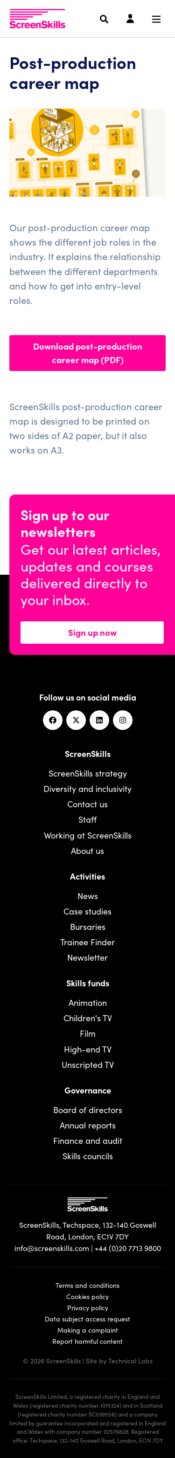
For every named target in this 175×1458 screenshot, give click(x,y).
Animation (88, 1002)
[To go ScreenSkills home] (37, 18)
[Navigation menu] (156, 19)
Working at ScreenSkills (88, 835)
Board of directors (87, 1109)
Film (88, 1033)
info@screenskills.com (51, 1248)
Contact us (87, 804)
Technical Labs (130, 1360)
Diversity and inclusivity (87, 788)
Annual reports (88, 1125)
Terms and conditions (87, 1285)
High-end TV (88, 1049)
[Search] (104, 19)
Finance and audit (87, 1140)
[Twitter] (76, 720)
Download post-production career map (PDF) (87, 352)
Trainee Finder (87, 942)
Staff (87, 819)
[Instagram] (123, 720)
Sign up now (92, 632)
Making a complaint (87, 1329)
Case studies (87, 911)
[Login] (130, 19)
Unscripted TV (88, 1064)
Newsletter (87, 957)
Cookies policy (87, 1296)
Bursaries (87, 926)
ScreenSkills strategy (88, 773)
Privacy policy (87, 1307)
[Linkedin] (99, 720)
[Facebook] (53, 720)
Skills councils (88, 1156)
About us (87, 850)
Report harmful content (87, 1341)
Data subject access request (87, 1318)
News (87, 895)
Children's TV (87, 1018)
